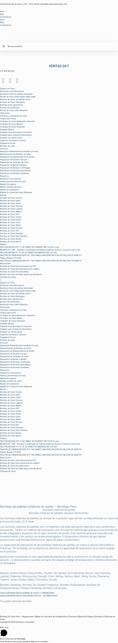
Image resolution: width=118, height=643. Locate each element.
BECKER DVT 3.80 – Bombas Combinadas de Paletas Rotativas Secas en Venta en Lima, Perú (40, 250)
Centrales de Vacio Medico (11, 124)
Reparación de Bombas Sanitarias (14, 173)
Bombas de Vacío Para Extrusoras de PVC (18, 266)
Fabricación (5, 113)
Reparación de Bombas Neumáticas (15, 170)
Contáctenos (5, 17)
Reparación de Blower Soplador (13, 165)
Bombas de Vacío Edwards (11, 233)
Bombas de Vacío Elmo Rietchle (13, 236)
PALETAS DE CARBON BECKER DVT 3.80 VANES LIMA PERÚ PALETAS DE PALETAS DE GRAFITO (41, 255)
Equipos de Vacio (7, 88)
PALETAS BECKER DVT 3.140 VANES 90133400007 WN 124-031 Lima (29, 247)
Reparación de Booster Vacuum (13, 159)
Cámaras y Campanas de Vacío (13, 116)
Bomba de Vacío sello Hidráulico (14, 110)
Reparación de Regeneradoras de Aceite (17, 157)
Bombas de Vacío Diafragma (12, 102)
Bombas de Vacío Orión (10, 222)
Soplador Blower (7, 129)
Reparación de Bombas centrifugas (15, 168)
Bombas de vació (7, 146)
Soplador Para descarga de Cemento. (16, 132)
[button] (59, 280)
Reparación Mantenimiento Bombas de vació (19, 151)
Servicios (4, 149)
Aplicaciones (5, 263)
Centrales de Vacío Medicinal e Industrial (17, 121)
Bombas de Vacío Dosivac (11, 228)
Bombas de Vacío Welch (10, 225)
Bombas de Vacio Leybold (11, 209)
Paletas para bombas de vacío (13, 181)
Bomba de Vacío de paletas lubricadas (16, 94)
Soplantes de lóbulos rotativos (13, 140)
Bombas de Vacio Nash (10, 200)
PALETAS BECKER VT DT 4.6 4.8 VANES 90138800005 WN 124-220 (28, 252)
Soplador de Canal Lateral (11, 138)
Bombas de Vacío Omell (10, 203)
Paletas (3, 244)
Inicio (2, 11)
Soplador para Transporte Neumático (16, 135)
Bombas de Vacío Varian (10, 217)
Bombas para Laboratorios (11, 105)
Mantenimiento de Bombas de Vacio (15, 154)
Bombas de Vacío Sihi (9, 231)
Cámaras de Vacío (8, 277)
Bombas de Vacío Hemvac (11, 206)
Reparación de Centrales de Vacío (14, 162)
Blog (2, 14)
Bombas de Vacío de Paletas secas (15, 99)
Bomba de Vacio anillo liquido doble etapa (18, 97)
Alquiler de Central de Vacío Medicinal (16, 192)
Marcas (3, 195)
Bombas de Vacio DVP (9, 214)
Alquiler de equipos (8, 184)
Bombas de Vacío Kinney (10, 220)
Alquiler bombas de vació (10, 187)
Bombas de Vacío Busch (10, 241)
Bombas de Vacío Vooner (11, 198)
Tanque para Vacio (8, 118)
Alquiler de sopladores (9, 190)
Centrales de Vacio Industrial (12, 127)
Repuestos (4, 176)
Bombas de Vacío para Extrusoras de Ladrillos (20, 269)
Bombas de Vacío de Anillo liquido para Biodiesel (21, 274)
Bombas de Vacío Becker (11, 239)
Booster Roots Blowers (10, 107)
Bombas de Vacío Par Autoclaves (14, 272)
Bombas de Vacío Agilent (11, 211)
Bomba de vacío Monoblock (12, 91)
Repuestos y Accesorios (10, 179)
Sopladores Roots (7, 143)
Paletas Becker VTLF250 (10, 258)
